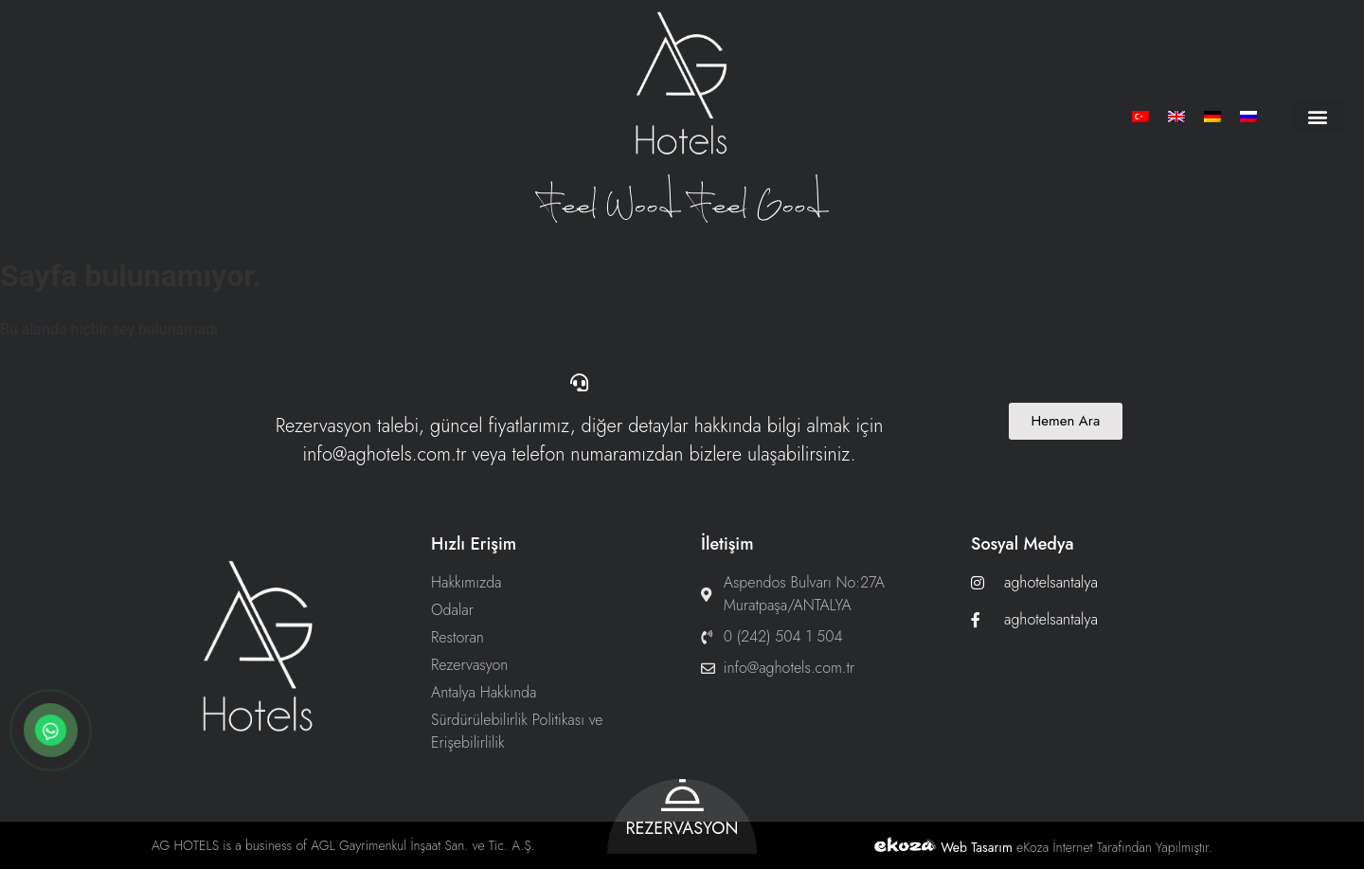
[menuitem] (1140, 116)
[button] (1318, 116)
